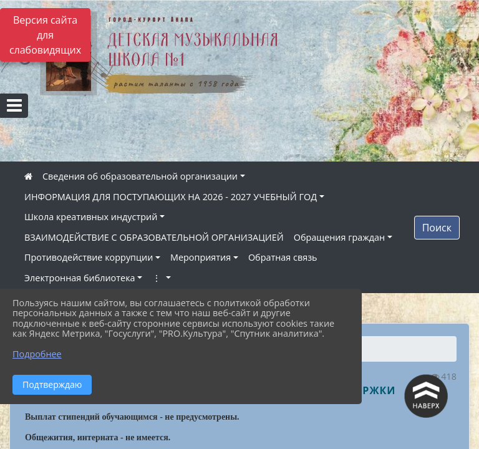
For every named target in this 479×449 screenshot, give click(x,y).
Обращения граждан (339, 237)
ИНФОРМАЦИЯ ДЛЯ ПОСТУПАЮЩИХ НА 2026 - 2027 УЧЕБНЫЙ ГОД (170, 197)
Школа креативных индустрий (90, 217)
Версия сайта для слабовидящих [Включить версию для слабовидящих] (45, 35)
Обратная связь (282, 257)
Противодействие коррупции (88, 257)
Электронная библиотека (79, 278)
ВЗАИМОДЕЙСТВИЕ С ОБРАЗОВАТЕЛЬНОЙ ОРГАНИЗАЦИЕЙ (154, 237)
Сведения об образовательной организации (140, 176)
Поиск (437, 227)
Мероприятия (200, 257)
